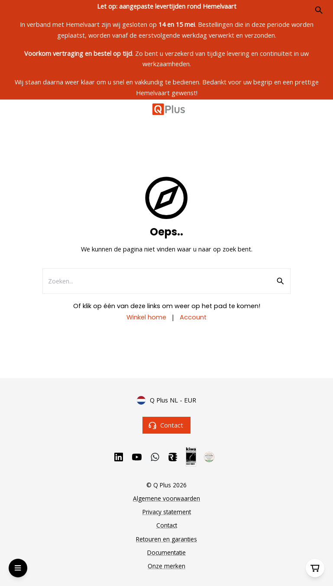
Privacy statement (166, 512)
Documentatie (166, 552)
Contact (166, 425)
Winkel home (146, 317)
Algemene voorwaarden (166, 498)
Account (193, 317)
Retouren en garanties (166, 539)
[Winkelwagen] (315, 568)
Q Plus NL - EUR (166, 400)
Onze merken (166, 566)
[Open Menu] (18, 568)
